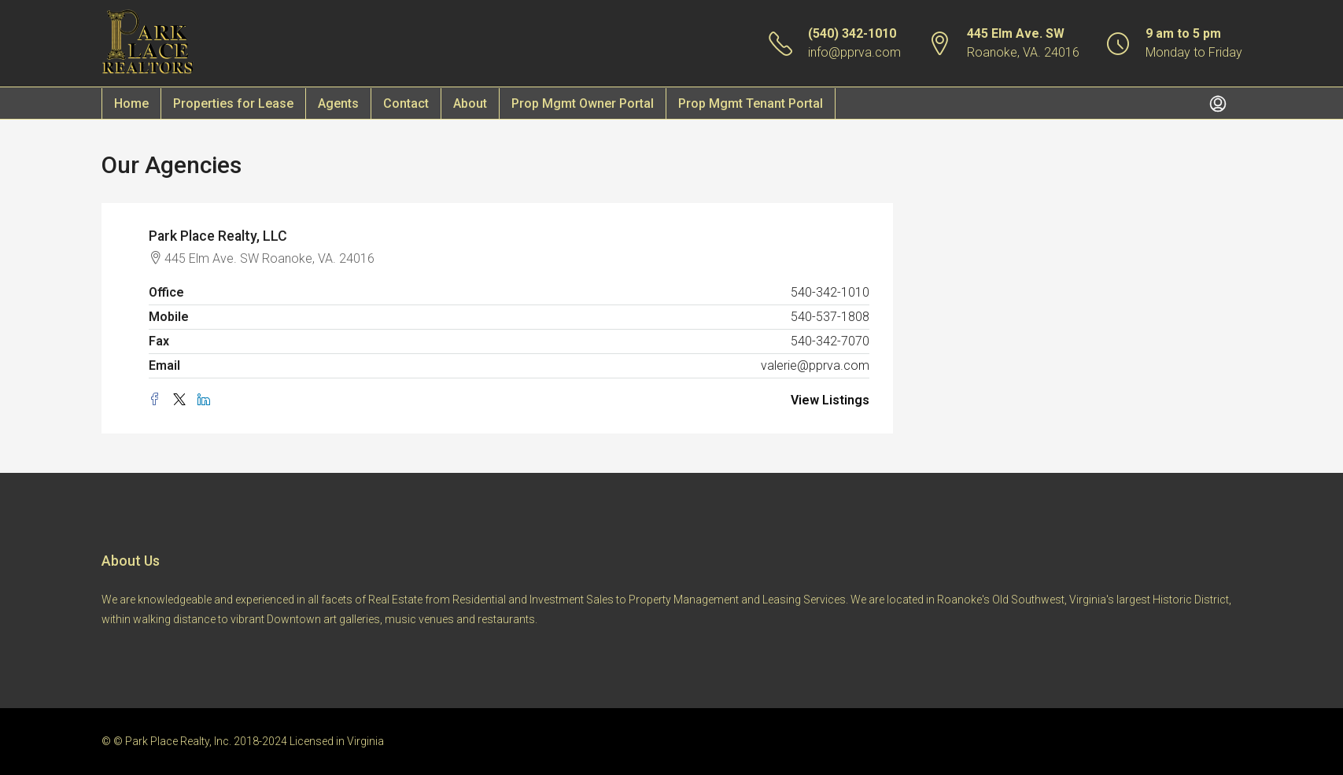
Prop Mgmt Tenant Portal (750, 103)
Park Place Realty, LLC (219, 235)
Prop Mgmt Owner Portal (582, 103)
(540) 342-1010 (852, 33)
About (470, 103)
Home (131, 103)
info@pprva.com (854, 52)
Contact (406, 103)
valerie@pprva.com (815, 365)
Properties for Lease (233, 103)
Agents (338, 103)
